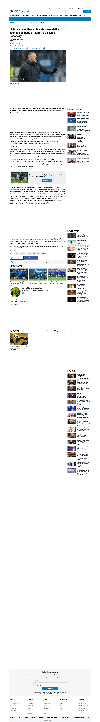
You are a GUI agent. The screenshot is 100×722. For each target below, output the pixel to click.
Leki (60, 705)
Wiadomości (30, 706)
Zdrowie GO (27, 22)
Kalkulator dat (81, 701)
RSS (89, 717)
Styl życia (62, 712)
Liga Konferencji (29, 25)
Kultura (44, 713)
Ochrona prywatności (52, 717)
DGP (64, 8)
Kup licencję (25, 247)
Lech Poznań (19, 253)
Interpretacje (13, 710)
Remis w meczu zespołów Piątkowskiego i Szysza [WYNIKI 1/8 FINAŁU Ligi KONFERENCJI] (47, 176)
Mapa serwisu (65, 717)
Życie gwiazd (46, 708)
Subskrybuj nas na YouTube (19, 48)
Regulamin (41, 717)
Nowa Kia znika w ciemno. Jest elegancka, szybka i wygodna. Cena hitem (18, 348)
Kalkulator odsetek (82, 708)
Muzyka (45, 712)
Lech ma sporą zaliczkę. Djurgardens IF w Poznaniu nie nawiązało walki (37, 283)
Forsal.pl (12, 706)
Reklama (26, 717)
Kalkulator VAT (81, 706)
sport (17, 25)
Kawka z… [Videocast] (36, 22)
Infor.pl (11, 701)
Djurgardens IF (41, 253)
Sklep (88, 8)
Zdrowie (29, 710)
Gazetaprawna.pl (14, 703)
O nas (19, 717)
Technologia (30, 703)
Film (44, 710)
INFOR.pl (43, 8)
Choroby (61, 708)
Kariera (33, 717)
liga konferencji (30, 253)
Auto (29, 701)
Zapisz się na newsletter (36, 48)
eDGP (11, 705)
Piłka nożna (20, 19)
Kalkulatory (81, 699)
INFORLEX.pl (57, 8)
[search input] (74, 11)
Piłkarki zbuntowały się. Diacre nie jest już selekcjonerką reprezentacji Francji (18, 283)
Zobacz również (47, 180)
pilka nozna (22, 25)
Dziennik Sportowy (47, 22)
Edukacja (45, 705)
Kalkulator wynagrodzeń (83, 712)
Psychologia (62, 710)
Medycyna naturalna (64, 706)
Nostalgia (21, 22)
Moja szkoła (45, 706)
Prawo (61, 701)
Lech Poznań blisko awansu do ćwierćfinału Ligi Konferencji (56, 282)
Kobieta (44, 701)
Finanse (61, 703)
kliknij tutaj (58, 693)
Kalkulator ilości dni (82, 703)
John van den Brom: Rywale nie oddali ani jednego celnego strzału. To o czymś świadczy (19, 303)
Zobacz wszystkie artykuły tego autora (19, 299)
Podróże (29, 712)
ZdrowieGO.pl (72, 8)
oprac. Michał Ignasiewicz (24, 40)
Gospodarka (30, 705)
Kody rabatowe (46, 703)
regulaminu (51, 683)
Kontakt (12, 717)
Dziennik (12, 25)
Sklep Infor (12, 712)
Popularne (50, 331)
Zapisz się (50, 688)
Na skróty (12, 699)
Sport (12, 19)
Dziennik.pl (30, 699)
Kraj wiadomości (60, 331)
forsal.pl (49, 8)
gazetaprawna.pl (81, 8)
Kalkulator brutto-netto (83, 710)
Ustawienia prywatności (78, 717)
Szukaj (87, 11)
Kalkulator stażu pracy (83, 705)
